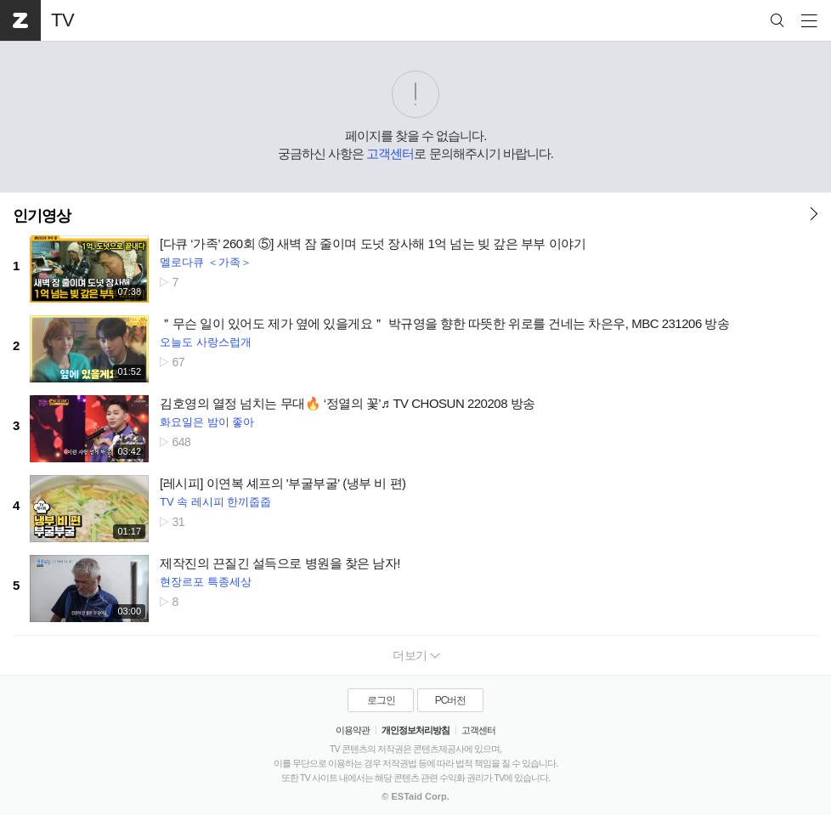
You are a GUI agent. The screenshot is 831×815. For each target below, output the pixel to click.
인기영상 (42, 215)
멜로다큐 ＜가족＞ (206, 262)
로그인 (381, 700)
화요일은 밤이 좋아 (207, 422)
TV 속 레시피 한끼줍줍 (215, 501)
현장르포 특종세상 (206, 581)
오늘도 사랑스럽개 (206, 342)
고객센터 (390, 153)
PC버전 (450, 700)
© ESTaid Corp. (415, 796)
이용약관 (353, 730)
